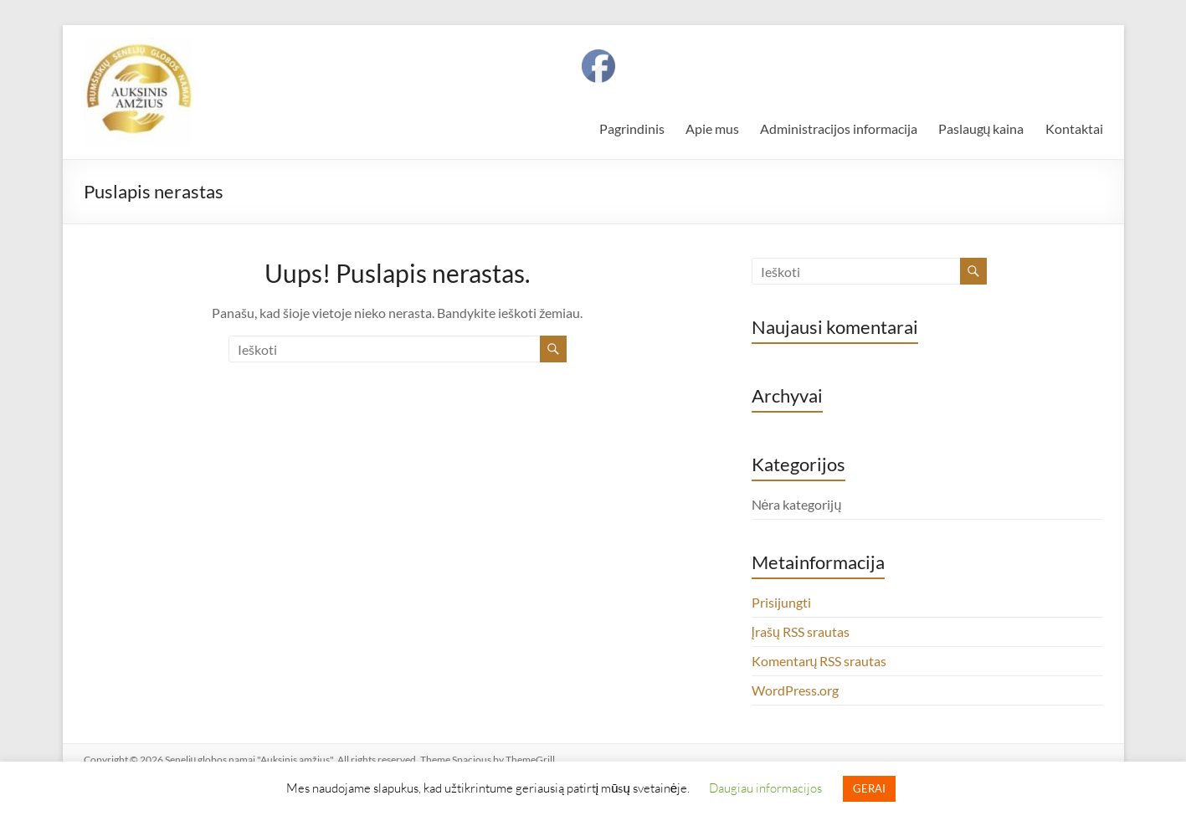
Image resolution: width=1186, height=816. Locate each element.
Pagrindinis (632, 128)
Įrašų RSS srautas (801, 631)
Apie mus (712, 128)
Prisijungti (781, 602)
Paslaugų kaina (981, 128)
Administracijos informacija (838, 128)
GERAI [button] (869, 788)
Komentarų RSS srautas (819, 661)
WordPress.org (795, 690)
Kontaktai (1074, 128)
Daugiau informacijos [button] (765, 787)
